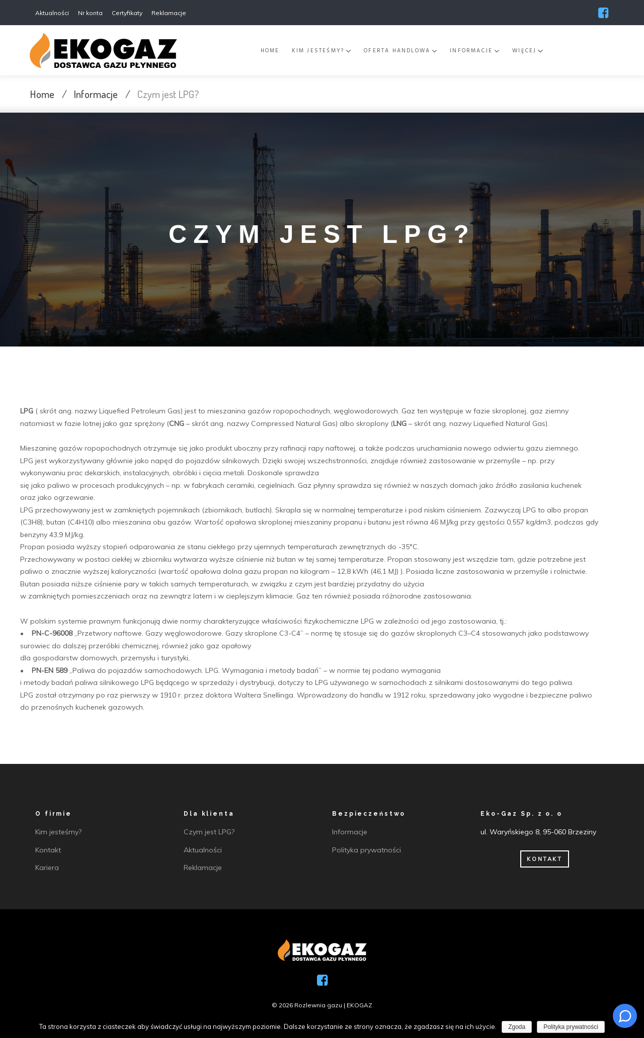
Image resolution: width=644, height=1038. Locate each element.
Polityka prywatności (570, 1026)
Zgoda (516, 1026)
